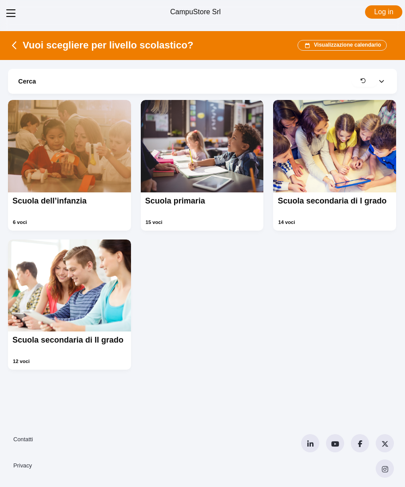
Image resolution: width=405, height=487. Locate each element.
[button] (364, 81)
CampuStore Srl (195, 12)
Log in (383, 12)
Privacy (22, 465)
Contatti (23, 439)
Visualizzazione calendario (342, 45)
